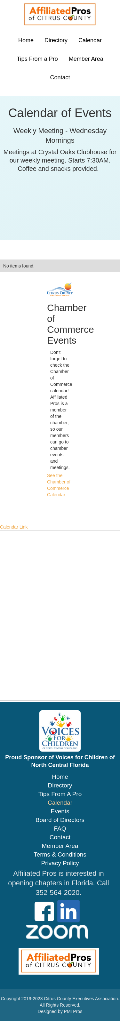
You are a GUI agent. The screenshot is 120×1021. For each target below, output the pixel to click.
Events (60, 811)
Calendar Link (14, 527)
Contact (60, 77)
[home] (60, 14)
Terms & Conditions (60, 854)
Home (26, 40)
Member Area (86, 59)
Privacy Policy (60, 863)
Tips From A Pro (60, 794)
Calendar (90, 40)
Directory (56, 40)
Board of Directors (60, 820)
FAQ (60, 829)
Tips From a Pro (37, 59)
